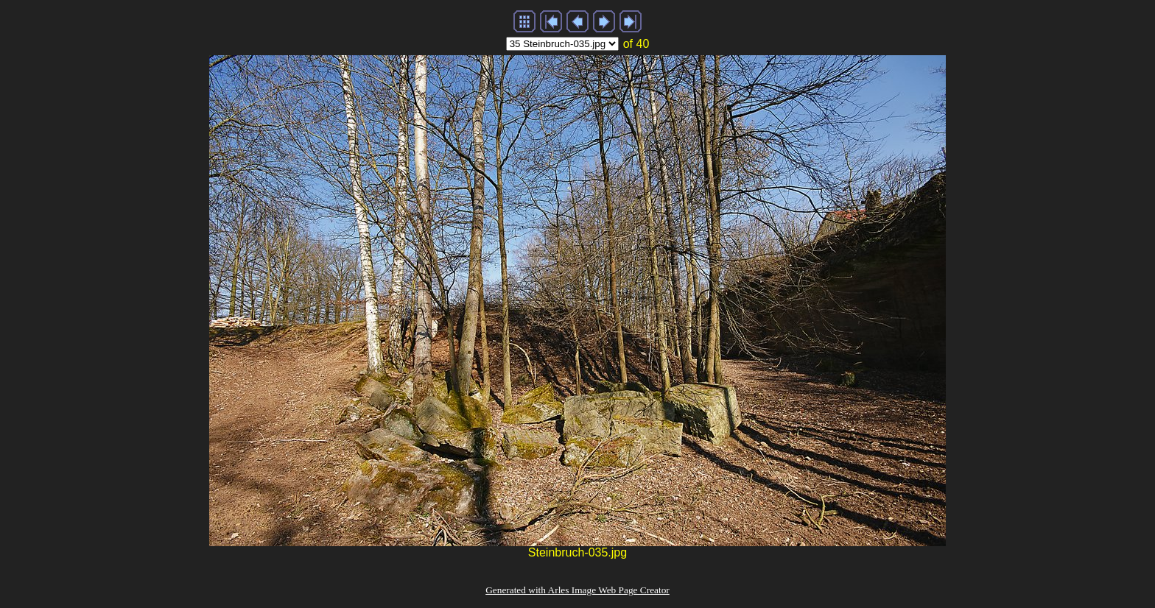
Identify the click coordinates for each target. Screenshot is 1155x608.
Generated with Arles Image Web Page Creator (577, 589)
